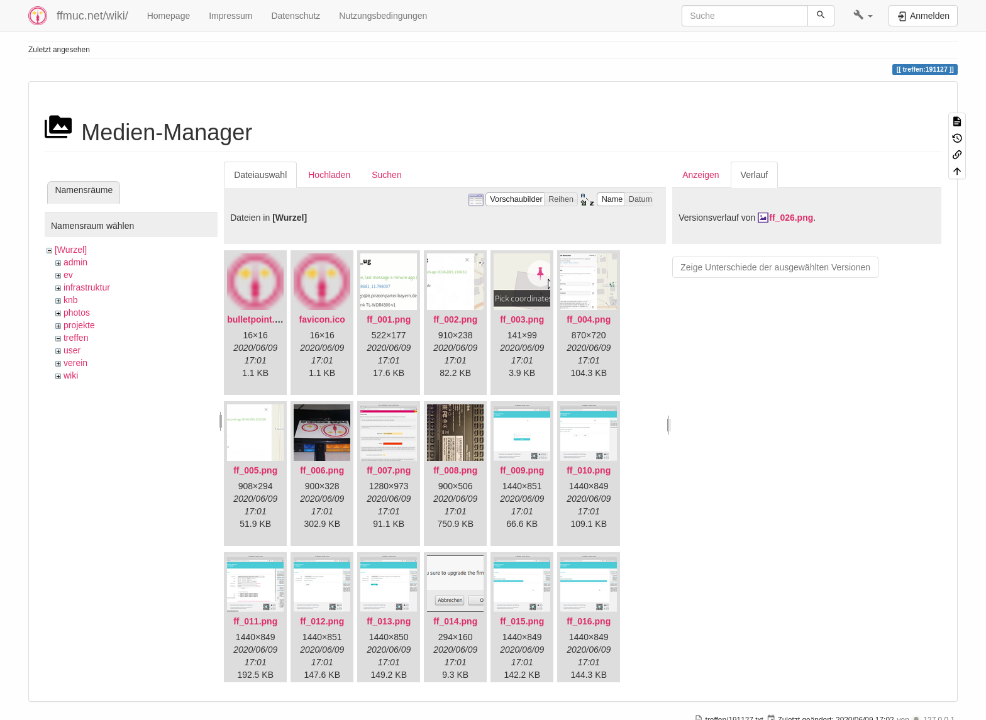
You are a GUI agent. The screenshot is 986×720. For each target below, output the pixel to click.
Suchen (386, 175)
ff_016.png (589, 621)
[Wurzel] (71, 250)
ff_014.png (455, 621)
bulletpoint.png (259, 319)
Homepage (169, 16)
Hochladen (329, 175)
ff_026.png (791, 218)
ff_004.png (589, 319)
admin (75, 262)
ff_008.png (455, 470)
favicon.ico (322, 319)
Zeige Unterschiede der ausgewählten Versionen (775, 267)
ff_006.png (322, 470)
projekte (79, 325)
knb (71, 300)
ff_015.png (522, 621)
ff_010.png (589, 470)
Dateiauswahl (260, 175)
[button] (863, 15)
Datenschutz (295, 16)
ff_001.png (389, 319)
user (72, 350)
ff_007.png (389, 470)
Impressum (230, 16)
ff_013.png (389, 621)
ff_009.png (522, 470)
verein (75, 363)
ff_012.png (322, 621)
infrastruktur (87, 287)
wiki (71, 375)
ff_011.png (255, 621)
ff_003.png (522, 319)
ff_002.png (455, 319)
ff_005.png (255, 470)
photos (77, 312)
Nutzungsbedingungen (383, 16)
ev (68, 275)
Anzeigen (700, 175)
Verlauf (754, 175)
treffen (76, 338)
